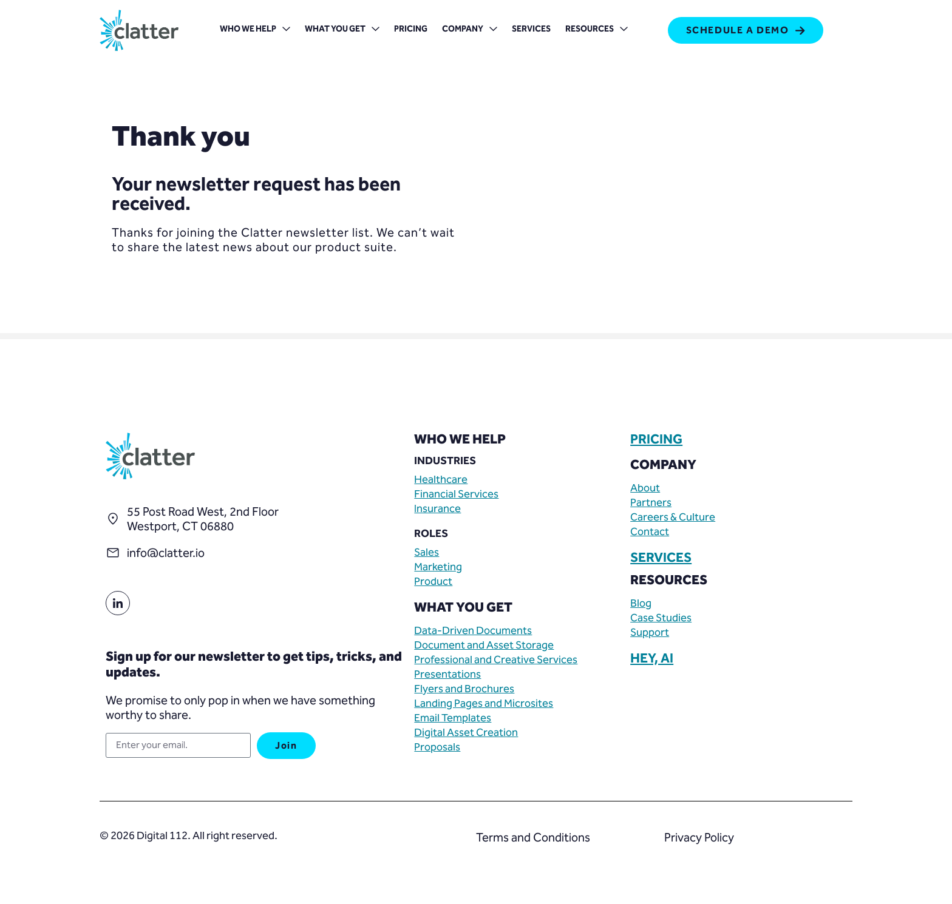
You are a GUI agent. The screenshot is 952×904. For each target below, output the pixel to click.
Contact (649, 531)
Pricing (410, 29)
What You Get (342, 30)
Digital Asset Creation (466, 732)
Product (433, 581)
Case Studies (661, 617)
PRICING (656, 439)
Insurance (437, 508)
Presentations (447, 674)
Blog (640, 603)
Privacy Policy (699, 837)
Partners (651, 502)
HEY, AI (651, 658)
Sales (426, 552)
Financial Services (456, 494)
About (645, 487)
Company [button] (469, 30)
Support (649, 632)
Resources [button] (596, 30)
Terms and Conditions (533, 837)
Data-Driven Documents (473, 630)
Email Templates (452, 717)
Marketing (438, 566)
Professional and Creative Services (495, 659)
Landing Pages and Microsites (483, 703)
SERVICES (661, 557)
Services (531, 29)
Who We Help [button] (255, 30)
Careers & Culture (672, 517)
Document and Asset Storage (484, 645)
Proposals (437, 747)
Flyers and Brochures (464, 688)
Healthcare (440, 479)
